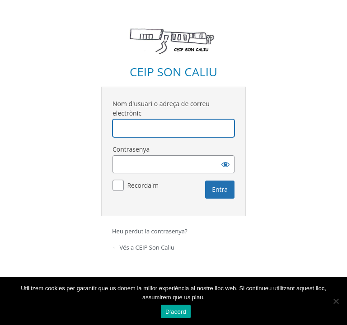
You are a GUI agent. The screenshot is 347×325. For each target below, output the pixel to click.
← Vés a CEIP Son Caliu (143, 247)
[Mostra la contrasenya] (225, 164)
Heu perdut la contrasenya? (150, 231)
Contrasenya (131, 149)
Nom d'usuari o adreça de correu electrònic (161, 108)
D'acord (175, 311)
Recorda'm (143, 185)
